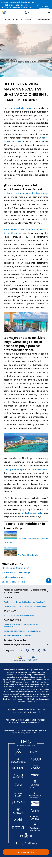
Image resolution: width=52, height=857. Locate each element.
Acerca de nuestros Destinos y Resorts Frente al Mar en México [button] (25, 591)
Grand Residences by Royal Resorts (19, 615)
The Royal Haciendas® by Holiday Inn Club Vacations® (21, 625)
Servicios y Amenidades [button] (15, 640)
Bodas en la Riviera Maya (13, 582)
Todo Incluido (43, 19)
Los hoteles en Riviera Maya (18, 108)
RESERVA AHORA (26, 852)
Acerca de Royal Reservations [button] (18, 644)
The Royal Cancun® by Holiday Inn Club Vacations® (25, 606)
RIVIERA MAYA (10, 611)
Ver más (44, 6)
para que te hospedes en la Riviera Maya (26, 469)
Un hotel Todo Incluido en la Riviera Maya (26, 193)
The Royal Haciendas (28, 555)
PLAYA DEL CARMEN (12, 620)
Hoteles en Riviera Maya (13, 577)
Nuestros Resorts (12, 19)
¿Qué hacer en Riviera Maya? (15, 568)
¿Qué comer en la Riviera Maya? (17, 572)
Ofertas (29, 19)
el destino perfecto (32, 513)
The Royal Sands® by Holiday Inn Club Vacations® (24, 602)
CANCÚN (8, 597)
